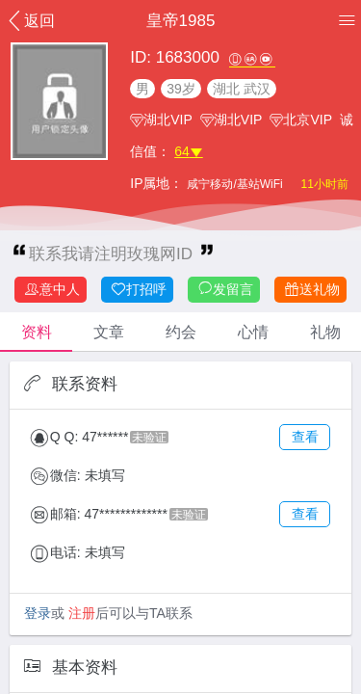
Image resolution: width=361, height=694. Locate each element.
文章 (108, 332)
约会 (181, 332)
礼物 (325, 332)
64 (188, 151)
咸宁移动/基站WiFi (236, 184)
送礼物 (312, 290)
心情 (253, 332)
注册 (81, 613)
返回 (30, 20)
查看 (305, 436)
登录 (37, 613)
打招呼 (139, 290)
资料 (36, 332)
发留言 (225, 290)
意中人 (52, 290)
